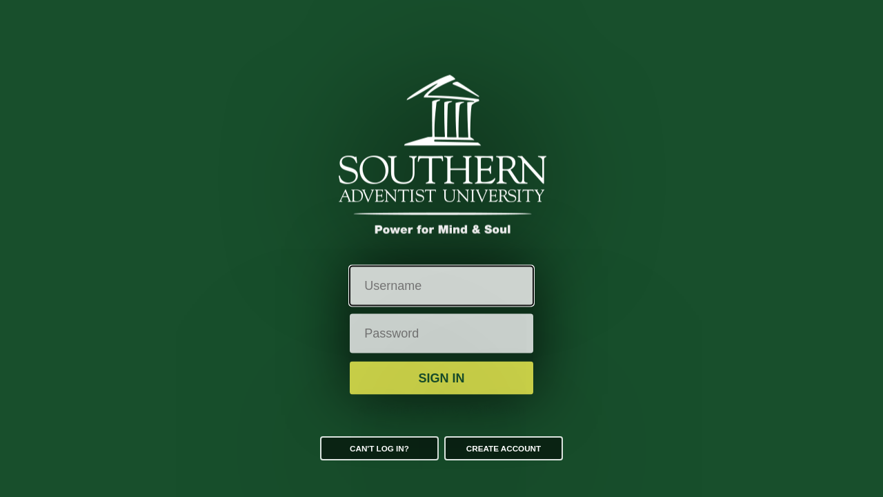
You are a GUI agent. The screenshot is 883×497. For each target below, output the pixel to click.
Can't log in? (379, 448)
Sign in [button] (441, 377)
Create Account (503, 448)
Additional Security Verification (441, 410)
